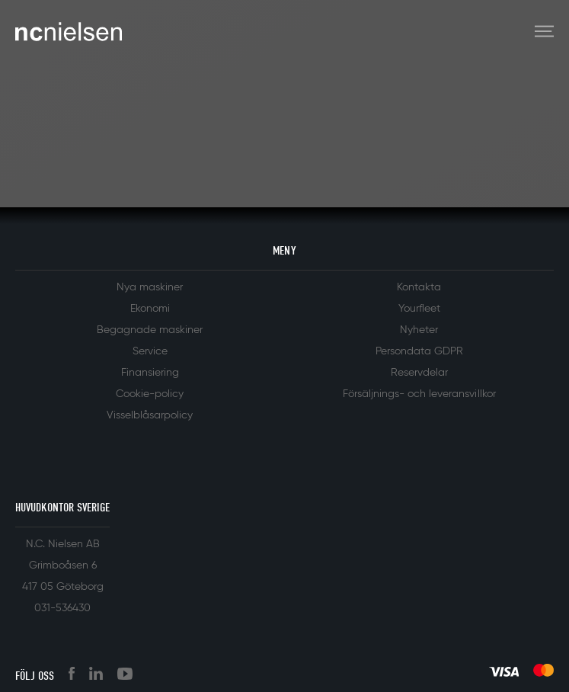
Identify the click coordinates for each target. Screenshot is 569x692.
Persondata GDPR (419, 351)
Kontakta (419, 287)
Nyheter (419, 330)
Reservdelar (419, 372)
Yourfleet (419, 308)
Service (150, 351)
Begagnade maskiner (150, 330)
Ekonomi (150, 308)
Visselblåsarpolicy (150, 415)
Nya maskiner (150, 287)
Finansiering (150, 372)
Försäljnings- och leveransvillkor (419, 394)
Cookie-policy (150, 394)
